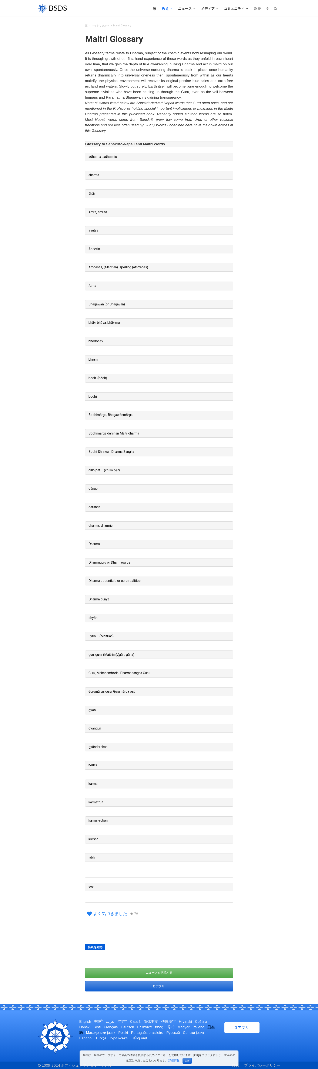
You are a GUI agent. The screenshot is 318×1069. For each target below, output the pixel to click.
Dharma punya (98, 599)
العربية (111, 1022)
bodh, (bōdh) (97, 378)
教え (167, 8)
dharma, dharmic (100, 526)
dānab (93, 488)
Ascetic (94, 249)
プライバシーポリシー (262, 1065)
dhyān (92, 618)
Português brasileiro (147, 1033)
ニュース (186, 8)
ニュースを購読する (159, 972)
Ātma (92, 286)
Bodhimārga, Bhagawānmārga (110, 415)
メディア (209, 8)
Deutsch (127, 1027)
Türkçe (100, 1038)
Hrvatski (185, 1022)
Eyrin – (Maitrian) (101, 636)
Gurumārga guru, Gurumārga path (112, 691)
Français (111, 1027)
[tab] (159, 144)
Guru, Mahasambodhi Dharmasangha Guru (119, 673)
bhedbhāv (95, 341)
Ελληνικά (144, 1027)
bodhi (92, 396)
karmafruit (95, 802)
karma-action (98, 821)
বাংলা (122, 1022)
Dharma (94, 544)
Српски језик (193, 1033)
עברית (160, 1027)
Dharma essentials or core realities (114, 581)
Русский (173, 1033)
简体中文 (151, 1022)
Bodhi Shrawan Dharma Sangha (111, 452)
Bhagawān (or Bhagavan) (106, 304)
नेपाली (98, 1022)
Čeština (201, 1022)
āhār (91, 193)
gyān (92, 710)
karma (92, 784)
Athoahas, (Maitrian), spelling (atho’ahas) (118, 267)
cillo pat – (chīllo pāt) (104, 470)
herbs (92, 765)
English (85, 1022)
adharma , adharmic (102, 157)
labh (91, 857)
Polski (123, 1033)
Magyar (183, 1027)
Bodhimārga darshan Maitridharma (113, 433)
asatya (93, 230)
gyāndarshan (97, 747)
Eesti (97, 1027)
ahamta (93, 175)
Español (85, 1038)
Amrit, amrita (97, 212)
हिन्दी (171, 1027)
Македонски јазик (100, 1033)
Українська (119, 1038)
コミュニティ (236, 8)
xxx (91, 887)
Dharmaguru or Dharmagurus (109, 562)
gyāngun (94, 728)
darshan (94, 507)
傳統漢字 (168, 1022)
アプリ (159, 986)
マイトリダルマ (100, 25)
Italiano (198, 1027)
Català (135, 1022)
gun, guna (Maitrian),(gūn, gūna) (111, 655)
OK (187, 1061)
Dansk (84, 1027)
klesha (93, 839)
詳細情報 (174, 1060)
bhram (93, 359)
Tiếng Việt (139, 1038)
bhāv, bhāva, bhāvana (104, 323)
